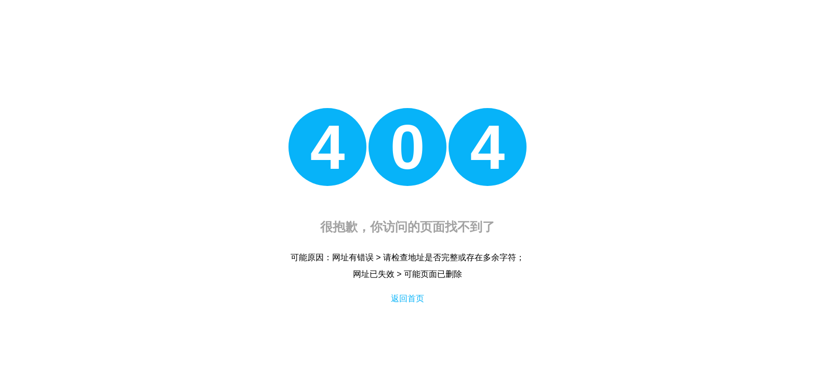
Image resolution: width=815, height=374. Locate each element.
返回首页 (407, 298)
